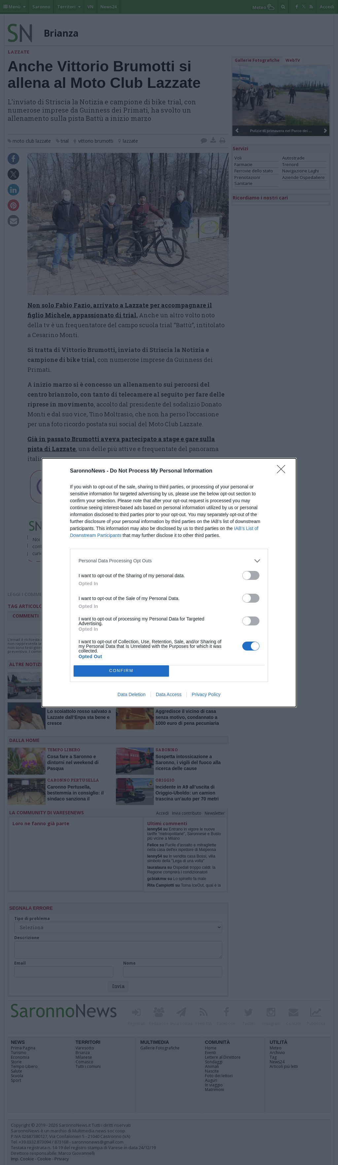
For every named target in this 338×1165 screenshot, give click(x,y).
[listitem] (169, 560)
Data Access (169, 694)
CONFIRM (121, 670)
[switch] (250, 575)
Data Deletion (132, 694)
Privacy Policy (206, 694)
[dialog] (169, 582)
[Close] (283, 471)
